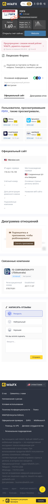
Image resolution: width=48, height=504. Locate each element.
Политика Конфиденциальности (16, 409)
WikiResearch (39, 420)
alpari (14, 488)
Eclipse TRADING (27, 493)
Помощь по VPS (12, 426)
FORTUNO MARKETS (28, 488)
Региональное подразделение (18, 431)
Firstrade (13, 493)
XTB (4, 493)
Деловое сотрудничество (33, 426)
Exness (5, 488)
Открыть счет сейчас (13, 33)
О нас (4, 393)
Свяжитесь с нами (18, 393)
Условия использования (12, 404)
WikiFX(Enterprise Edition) (13, 415)
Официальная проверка (12, 420)
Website (35, 33)
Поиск (36, 409)
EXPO (28, 420)
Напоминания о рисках (12, 399)
